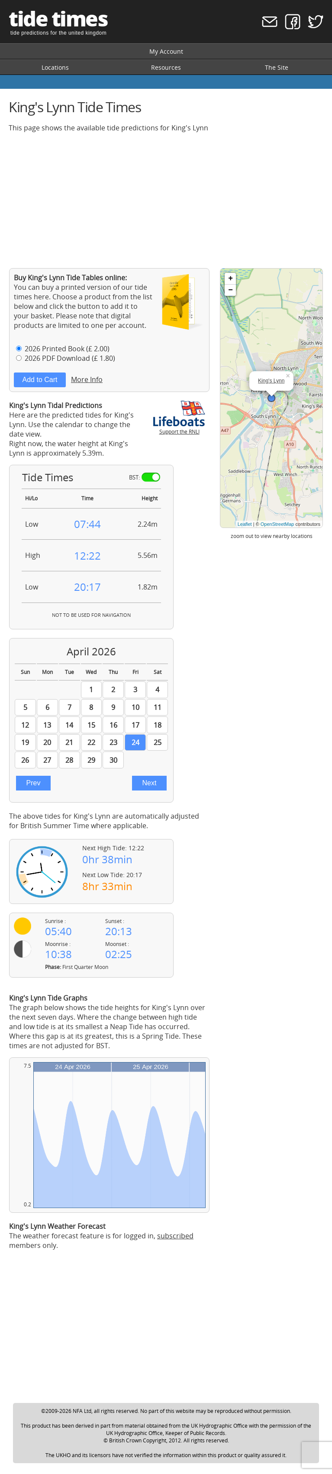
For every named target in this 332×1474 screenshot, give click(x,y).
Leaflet (245, 524)
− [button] (230, 290)
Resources (166, 67)
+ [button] (230, 278)
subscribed (175, 1236)
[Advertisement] (166, 200)
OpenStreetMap (277, 524)
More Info (87, 379)
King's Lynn (271, 381)
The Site (276, 67)
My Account (166, 51)
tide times (58, 18)
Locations (55, 67)
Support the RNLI (179, 428)
